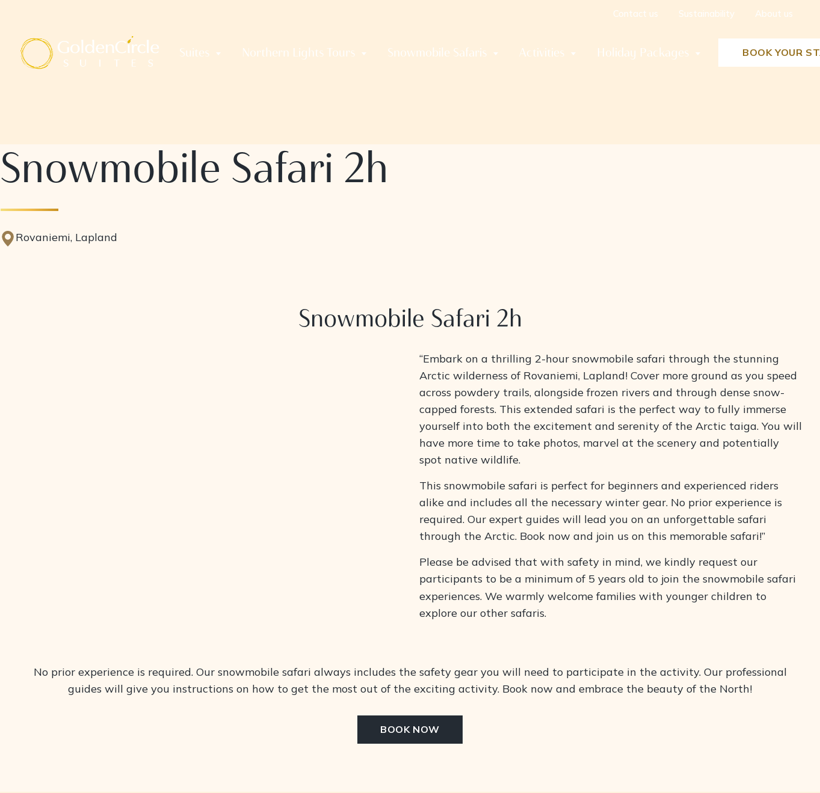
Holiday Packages (643, 52)
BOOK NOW (410, 730)
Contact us (635, 13)
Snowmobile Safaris (437, 52)
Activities (542, 52)
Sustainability (707, 13)
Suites (194, 52)
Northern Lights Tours (299, 52)
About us (774, 13)
